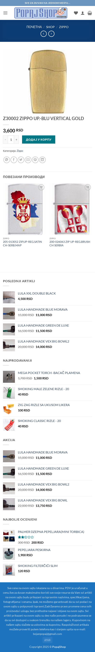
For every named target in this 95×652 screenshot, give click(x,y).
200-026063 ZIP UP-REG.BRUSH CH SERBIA (69, 243)
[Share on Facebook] (14, 160)
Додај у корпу (38, 139)
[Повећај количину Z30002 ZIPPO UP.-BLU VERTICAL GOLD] (16, 139)
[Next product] (44, 34)
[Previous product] (51, 34)
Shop (50, 27)
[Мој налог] (83, 13)
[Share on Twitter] (21, 160)
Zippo (64, 27)
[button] (5, 13)
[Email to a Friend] (28, 160)
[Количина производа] (11, 139)
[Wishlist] (76, 13)
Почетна (34, 27)
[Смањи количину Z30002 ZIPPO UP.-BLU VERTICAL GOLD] (5, 139)
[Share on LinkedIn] (42, 160)
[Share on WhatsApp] (6, 160)
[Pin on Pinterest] (35, 160)
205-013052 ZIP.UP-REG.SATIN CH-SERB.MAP (22, 243)
